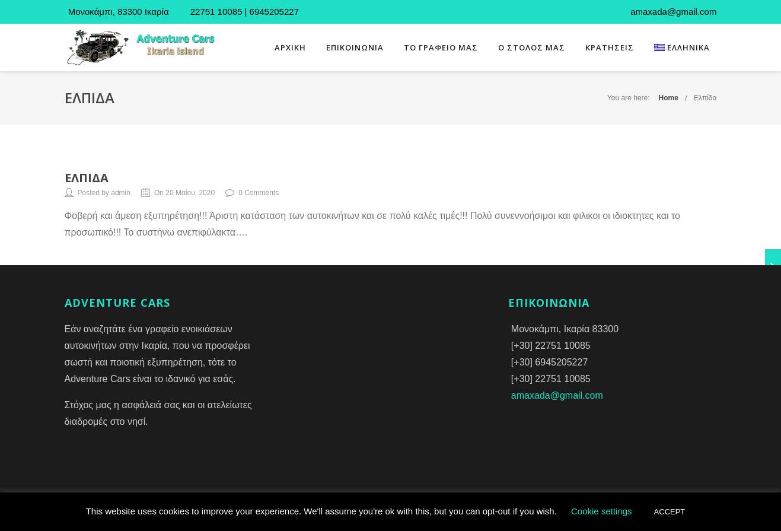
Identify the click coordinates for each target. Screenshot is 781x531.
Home (668, 98)
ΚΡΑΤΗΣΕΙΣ (609, 47)
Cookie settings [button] (601, 511)
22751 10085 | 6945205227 (243, 12)
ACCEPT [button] (670, 511)
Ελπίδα (705, 98)
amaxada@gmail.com (557, 395)
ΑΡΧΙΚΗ (290, 47)
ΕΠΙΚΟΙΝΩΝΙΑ (355, 47)
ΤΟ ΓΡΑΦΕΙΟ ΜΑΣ (441, 47)
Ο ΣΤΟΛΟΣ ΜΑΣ (531, 47)
